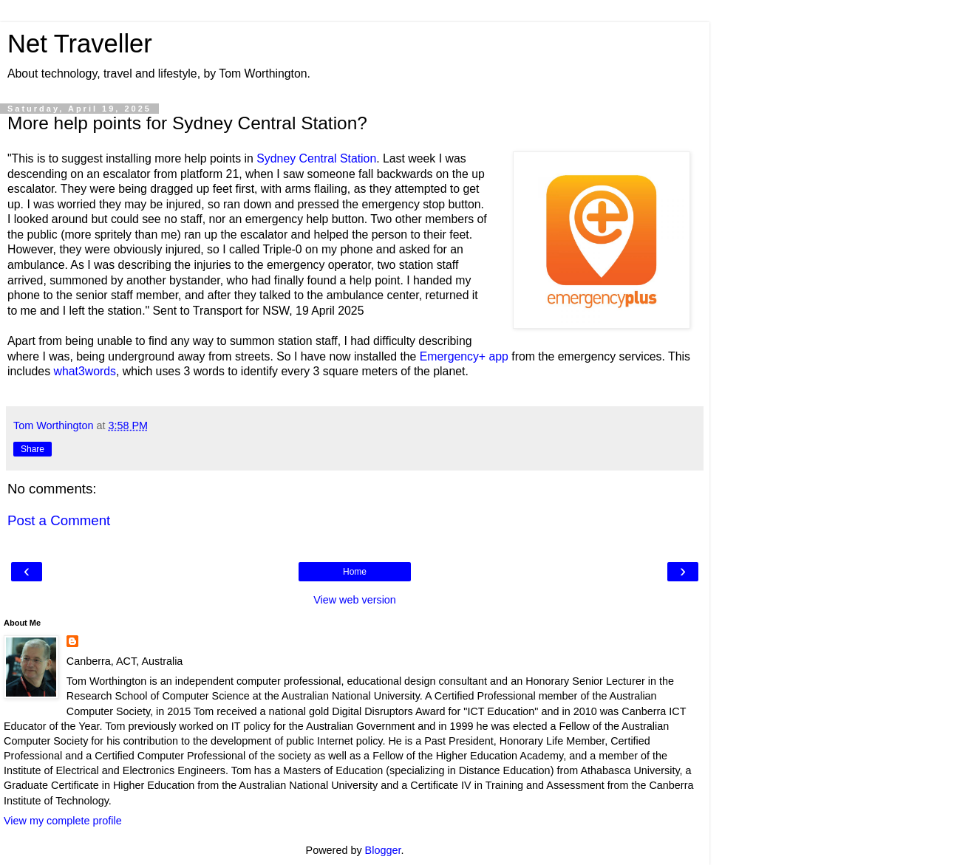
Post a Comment (58, 520)
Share (32, 449)
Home (355, 572)
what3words (84, 371)
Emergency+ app (464, 356)
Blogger (383, 850)
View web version (354, 600)
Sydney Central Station (316, 158)
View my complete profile (63, 821)
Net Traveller (79, 44)
